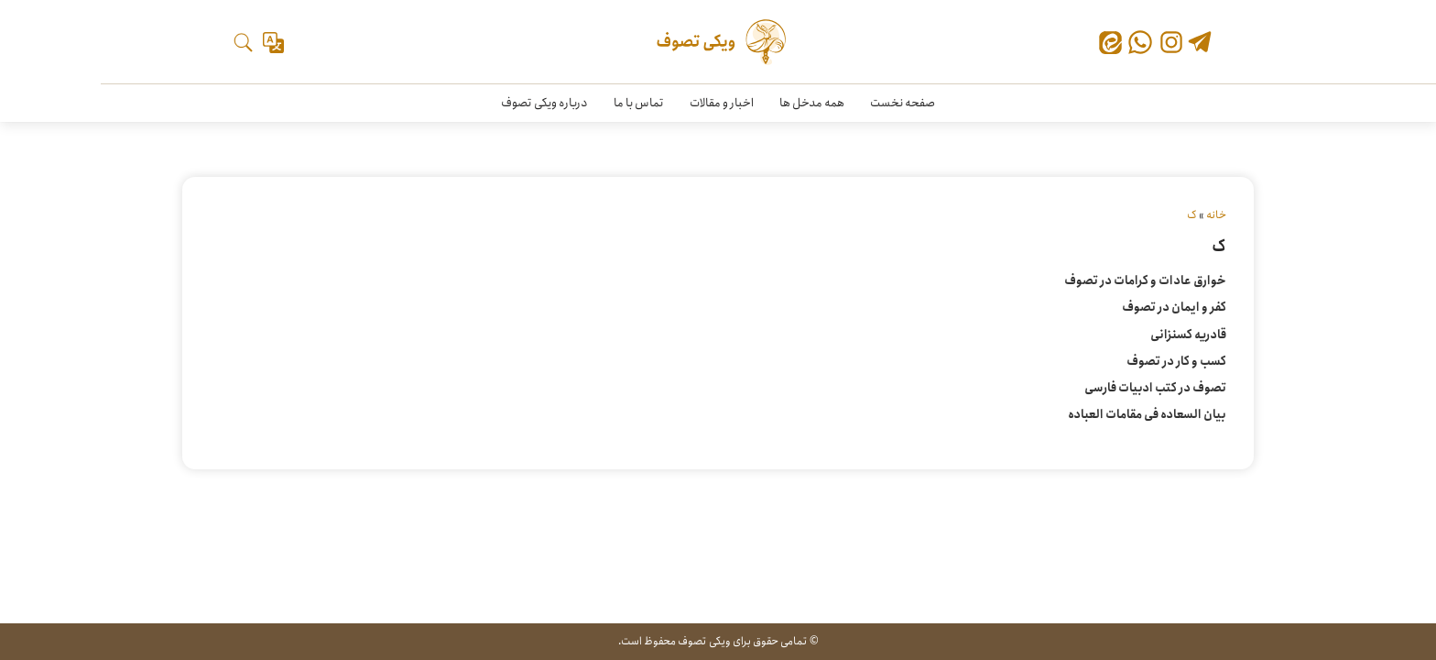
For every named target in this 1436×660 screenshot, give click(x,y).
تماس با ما (639, 103)
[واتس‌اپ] (1140, 42)
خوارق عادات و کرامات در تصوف (1145, 281)
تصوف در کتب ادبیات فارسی (1155, 388)
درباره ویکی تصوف (544, 103)
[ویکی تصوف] (718, 42)
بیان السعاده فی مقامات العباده (1147, 414)
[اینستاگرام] (1171, 42)
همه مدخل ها (811, 103)
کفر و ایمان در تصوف (1174, 307)
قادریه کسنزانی (1188, 335)
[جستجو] (243, 42)
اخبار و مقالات (722, 103)
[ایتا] (1110, 45)
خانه (1216, 215)
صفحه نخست (902, 103)
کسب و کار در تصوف (1176, 361)
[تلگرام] (1200, 44)
